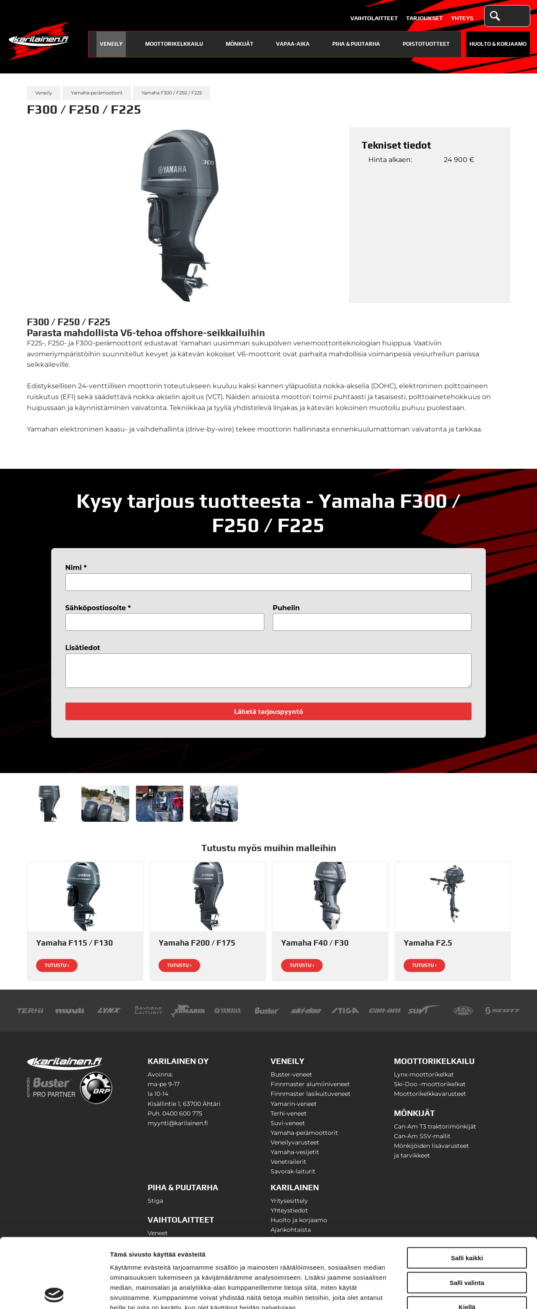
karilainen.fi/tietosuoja (180, 1258)
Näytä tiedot (448, 1292)
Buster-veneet (291, 1079)
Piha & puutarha (356, 44)
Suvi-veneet (288, 1128)
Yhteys (462, 18)
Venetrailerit (288, 1167)
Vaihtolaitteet (374, 18)
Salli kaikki (467, 1188)
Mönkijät (239, 44)
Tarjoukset (424, 18)
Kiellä (467, 1237)
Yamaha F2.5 (428, 947)
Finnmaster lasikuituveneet (311, 1099)
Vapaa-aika (293, 44)
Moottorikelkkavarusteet (430, 1099)
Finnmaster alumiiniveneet (310, 1089)
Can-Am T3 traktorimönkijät (435, 1131)
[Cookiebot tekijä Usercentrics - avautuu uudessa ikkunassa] (54, 1292)
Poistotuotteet (426, 44)
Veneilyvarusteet (295, 1147)
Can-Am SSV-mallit (422, 1141)
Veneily (111, 44)
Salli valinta (467, 1213)
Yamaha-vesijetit (295, 1157)
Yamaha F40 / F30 (315, 947)
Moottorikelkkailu (174, 44)
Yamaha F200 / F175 (197, 947)
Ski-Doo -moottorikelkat (430, 1089)
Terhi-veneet (289, 1118)
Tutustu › (56, 970)
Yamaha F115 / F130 (74, 947)
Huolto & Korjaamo (498, 44)
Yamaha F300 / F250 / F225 (171, 93)
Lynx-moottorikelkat (424, 1079)
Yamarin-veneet (294, 1109)
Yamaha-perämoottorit (97, 93)
